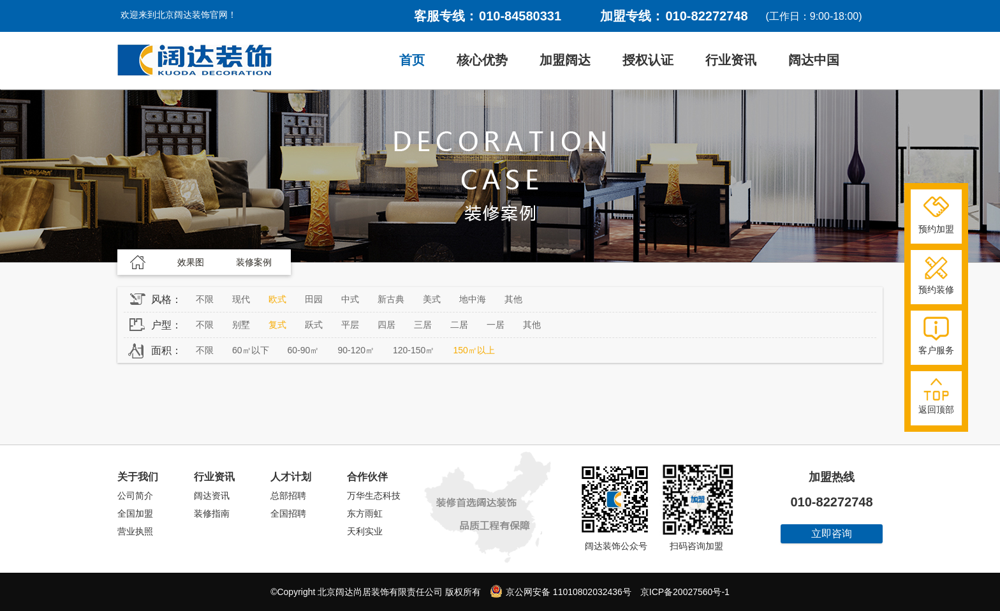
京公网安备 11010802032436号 (560, 591)
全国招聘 (288, 513)
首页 (412, 60)
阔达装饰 (194, 61)
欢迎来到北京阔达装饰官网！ (179, 15)
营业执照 (135, 531)
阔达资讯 (212, 495)
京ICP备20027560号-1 (685, 592)
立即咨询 (831, 533)
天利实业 (365, 531)
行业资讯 (730, 60)
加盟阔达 (565, 60)
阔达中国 (813, 60)
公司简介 (135, 495)
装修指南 (212, 513)
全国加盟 (135, 513)
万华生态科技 (374, 495)
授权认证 (647, 60)
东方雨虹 (365, 513)
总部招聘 (288, 495)
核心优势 (482, 60)
